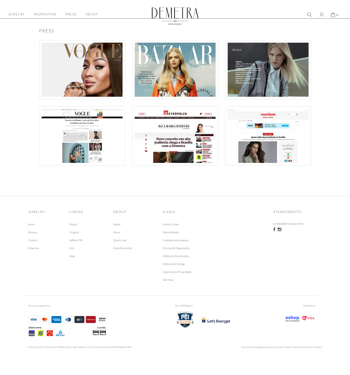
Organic (74, 243)
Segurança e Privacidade (177, 283)
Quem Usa (119, 251)
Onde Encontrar (123, 259)
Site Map (168, 291)
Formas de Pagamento (176, 259)
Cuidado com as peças (175, 251)
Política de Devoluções (176, 267)
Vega (72, 267)
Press (116, 243)
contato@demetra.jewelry (288, 235)
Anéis (31, 235)
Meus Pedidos (171, 243)
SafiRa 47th (76, 251)
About (116, 235)
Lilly (71, 259)
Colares (32, 251)
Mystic (73, 235)
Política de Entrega (174, 275)
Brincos (32, 243)
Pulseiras (33, 259)
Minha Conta (171, 235)
